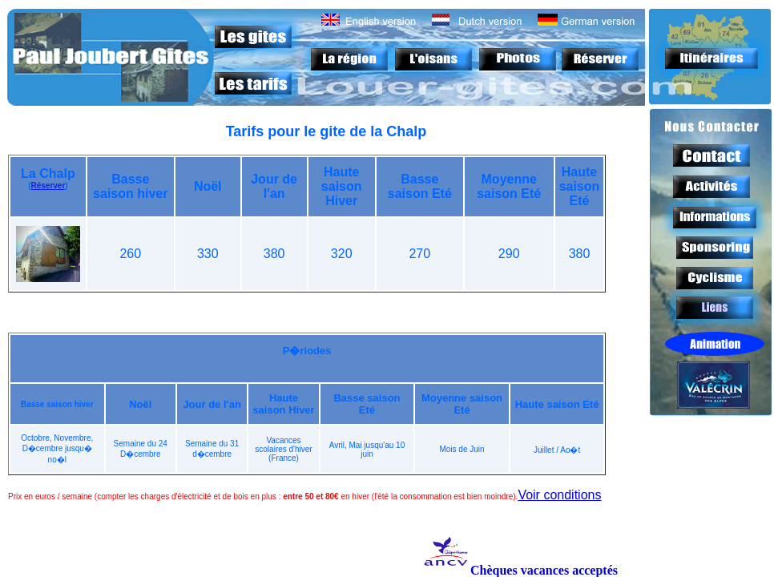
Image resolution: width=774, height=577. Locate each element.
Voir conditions (559, 495)
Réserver (47, 185)
